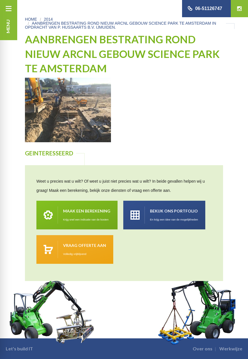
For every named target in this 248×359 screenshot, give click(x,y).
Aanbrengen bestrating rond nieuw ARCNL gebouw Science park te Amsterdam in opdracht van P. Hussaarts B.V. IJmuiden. (120, 25)
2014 (48, 19)
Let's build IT (19, 348)
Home (31, 19)
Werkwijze (230, 348)
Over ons (202, 348)
